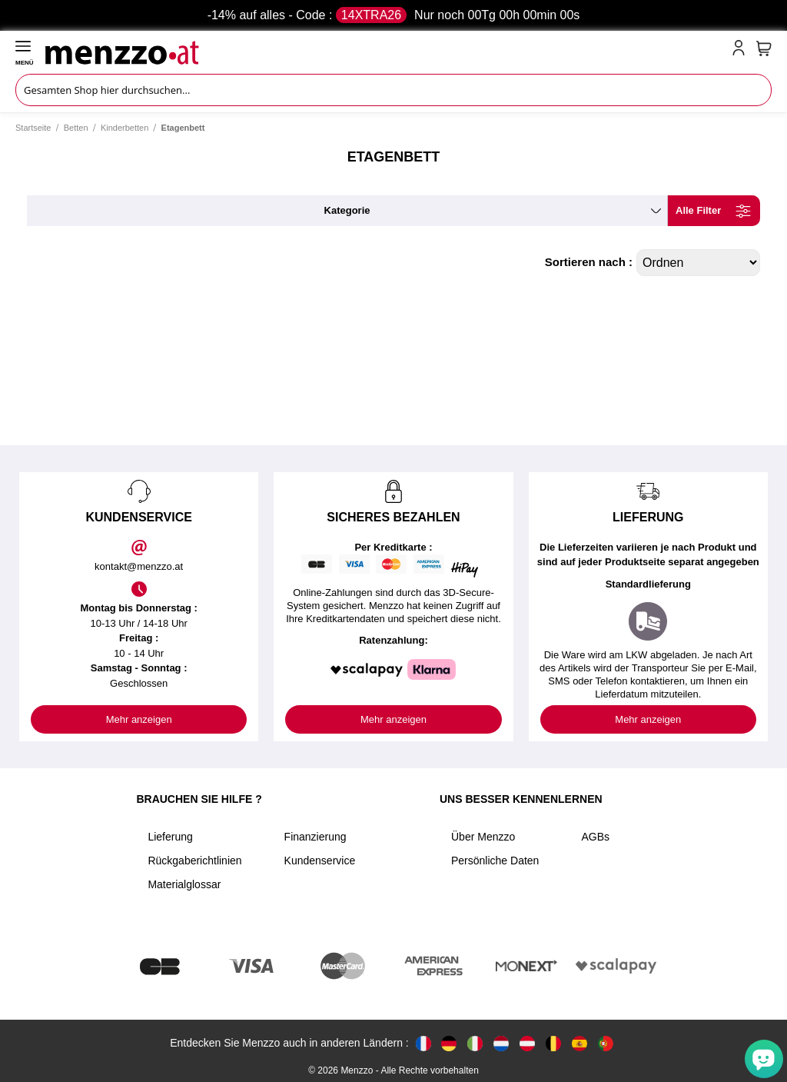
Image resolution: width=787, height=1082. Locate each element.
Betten (76, 127)
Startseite (33, 127)
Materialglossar (184, 884)
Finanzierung (315, 837)
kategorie (347, 210)
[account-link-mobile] (741, 51)
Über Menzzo (483, 837)
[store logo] (385, 51)
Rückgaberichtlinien (194, 860)
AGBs (595, 837)
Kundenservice (320, 860)
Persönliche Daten (495, 860)
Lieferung (170, 837)
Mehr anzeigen (139, 719)
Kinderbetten (124, 127)
